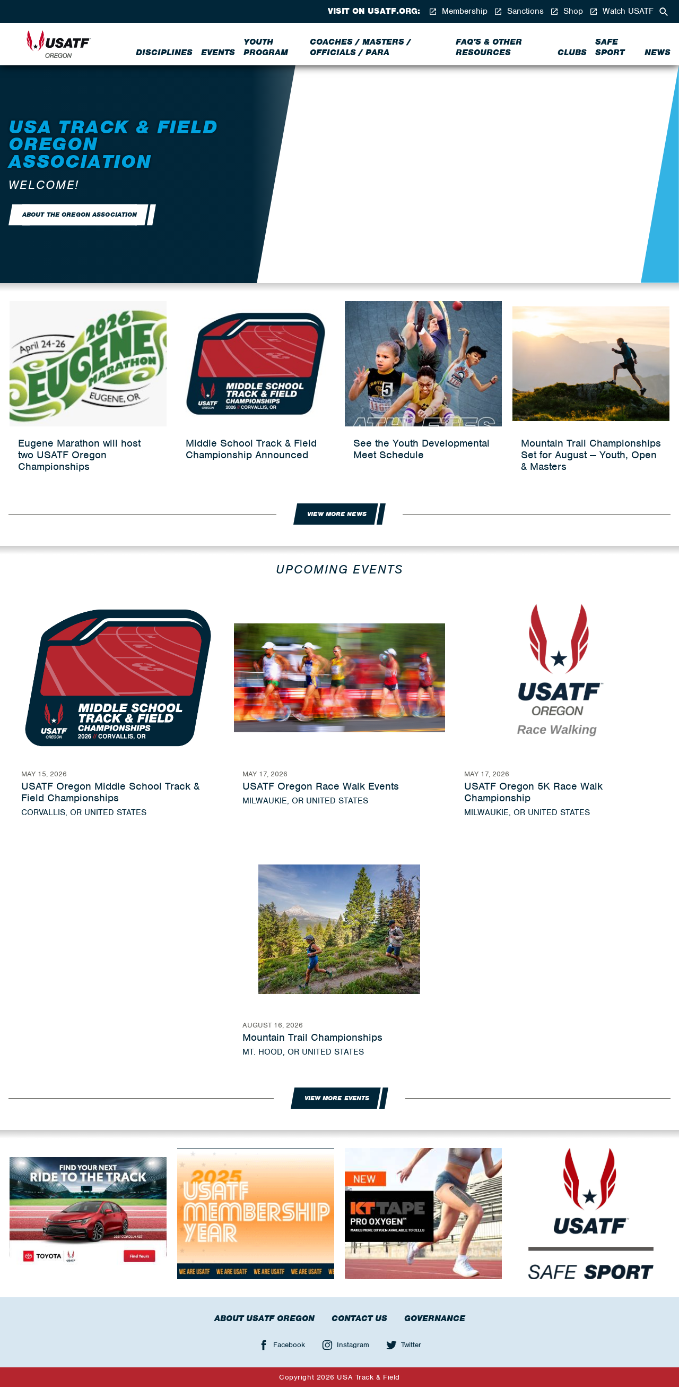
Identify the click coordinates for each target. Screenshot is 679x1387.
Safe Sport (609, 47)
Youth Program (265, 47)
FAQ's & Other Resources (489, 47)
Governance (434, 1318)
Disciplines (164, 52)
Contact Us (359, 1318)
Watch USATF (621, 11)
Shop (566, 11)
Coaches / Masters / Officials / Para (360, 47)
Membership (458, 11)
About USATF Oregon (264, 1318)
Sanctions (519, 11)
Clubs (572, 52)
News (658, 52)
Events (218, 52)
